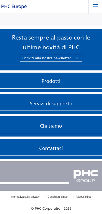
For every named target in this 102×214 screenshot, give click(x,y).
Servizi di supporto (51, 104)
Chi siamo (51, 126)
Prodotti (51, 81)
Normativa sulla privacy (25, 196)
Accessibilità (83, 196)
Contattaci (51, 148)
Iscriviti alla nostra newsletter (50, 58)
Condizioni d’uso (57, 196)
